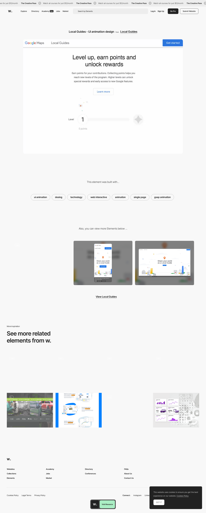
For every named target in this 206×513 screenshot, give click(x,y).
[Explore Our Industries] (30, 410)
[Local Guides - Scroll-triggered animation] (41, 262)
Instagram (137, 495)
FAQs (126, 469)
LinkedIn (148, 495)
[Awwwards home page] (95, 504)
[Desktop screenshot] (164, 263)
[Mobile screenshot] (103, 263)
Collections (11, 473)
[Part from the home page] (79, 410)
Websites (11, 469)
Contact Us (129, 478)
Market (65, 11)
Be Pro (173, 11)
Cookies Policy (13, 495)
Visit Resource (107, 504)
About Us (128, 473)
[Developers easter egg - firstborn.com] (79, 370)
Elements (11, 478)
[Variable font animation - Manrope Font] (127, 370)
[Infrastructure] (176, 410)
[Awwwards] (10, 11)
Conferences (90, 473)
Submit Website (189, 11)
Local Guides (128, 31)
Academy (47, 11)
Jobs (58, 11)
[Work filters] (30, 371)
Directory (35, 11)
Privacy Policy (39, 495)
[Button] (127, 410)
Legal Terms (26, 495)
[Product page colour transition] (176, 371)
